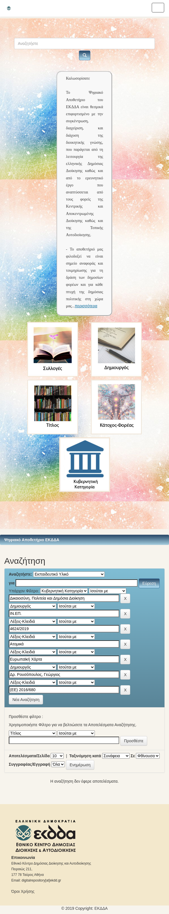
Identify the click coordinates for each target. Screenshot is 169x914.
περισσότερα (86, 306)
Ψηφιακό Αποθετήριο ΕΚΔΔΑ (31, 539)
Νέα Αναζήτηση (25, 699)
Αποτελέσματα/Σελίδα (29, 756)
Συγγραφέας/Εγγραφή (29, 764)
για (11, 583)
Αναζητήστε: (20, 574)
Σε (133, 756)
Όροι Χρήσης (23, 891)
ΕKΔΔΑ (101, 908)
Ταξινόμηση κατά (85, 756)
